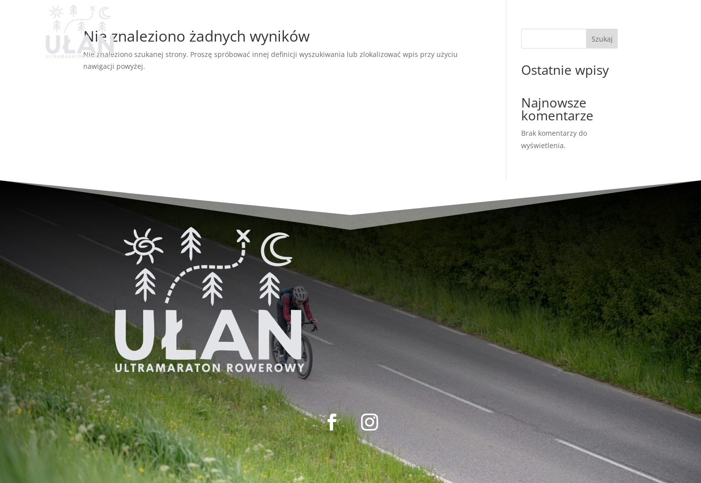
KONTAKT (411, 20)
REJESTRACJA (245, 20)
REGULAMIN (349, 20)
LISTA (297, 20)
